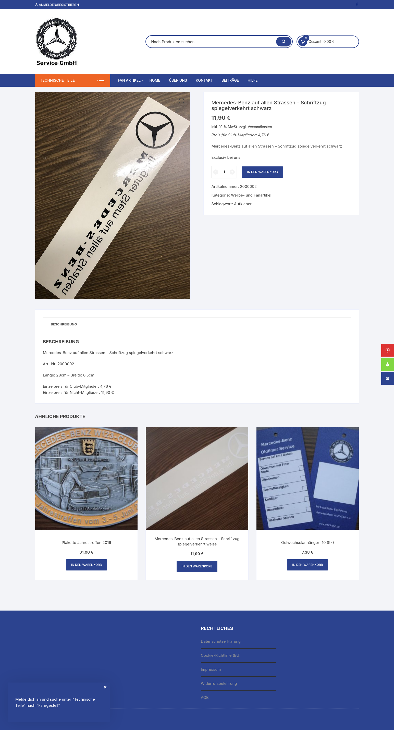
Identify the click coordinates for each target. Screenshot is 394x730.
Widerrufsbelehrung (219, 683)
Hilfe (253, 80)
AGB (205, 697)
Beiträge (230, 80)
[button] (181, 101)
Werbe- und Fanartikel (251, 195)
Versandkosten (260, 127)
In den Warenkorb (262, 172)
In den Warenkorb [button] (86, 565)
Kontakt (204, 80)
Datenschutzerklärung (221, 641)
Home (154, 80)
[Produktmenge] (224, 172)
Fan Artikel (131, 80)
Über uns (178, 80)
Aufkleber (243, 203)
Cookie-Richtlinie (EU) (221, 655)
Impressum (211, 669)
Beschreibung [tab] (64, 324)
